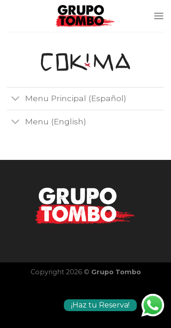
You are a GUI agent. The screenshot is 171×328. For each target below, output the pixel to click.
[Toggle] (16, 99)
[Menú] (158, 16)
